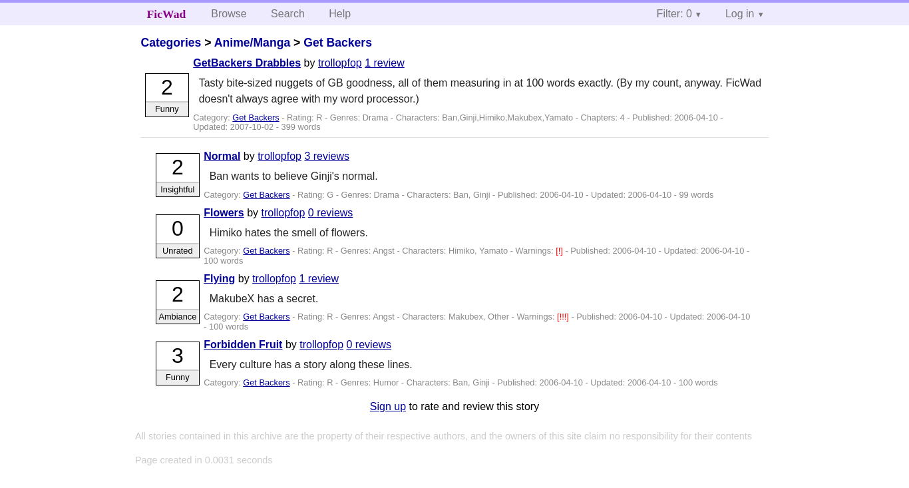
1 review (385, 63)
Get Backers (337, 42)
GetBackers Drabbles (247, 63)
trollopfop (340, 63)
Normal (222, 156)
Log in (740, 13)
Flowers (224, 212)
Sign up (388, 406)
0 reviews (330, 212)
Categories (170, 42)
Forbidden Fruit (243, 344)
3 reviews (326, 156)
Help (340, 13)
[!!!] (564, 317)
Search (288, 13)
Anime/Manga (252, 42)
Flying (219, 278)
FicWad (166, 14)
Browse (228, 13)
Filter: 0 (674, 13)
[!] (560, 251)
